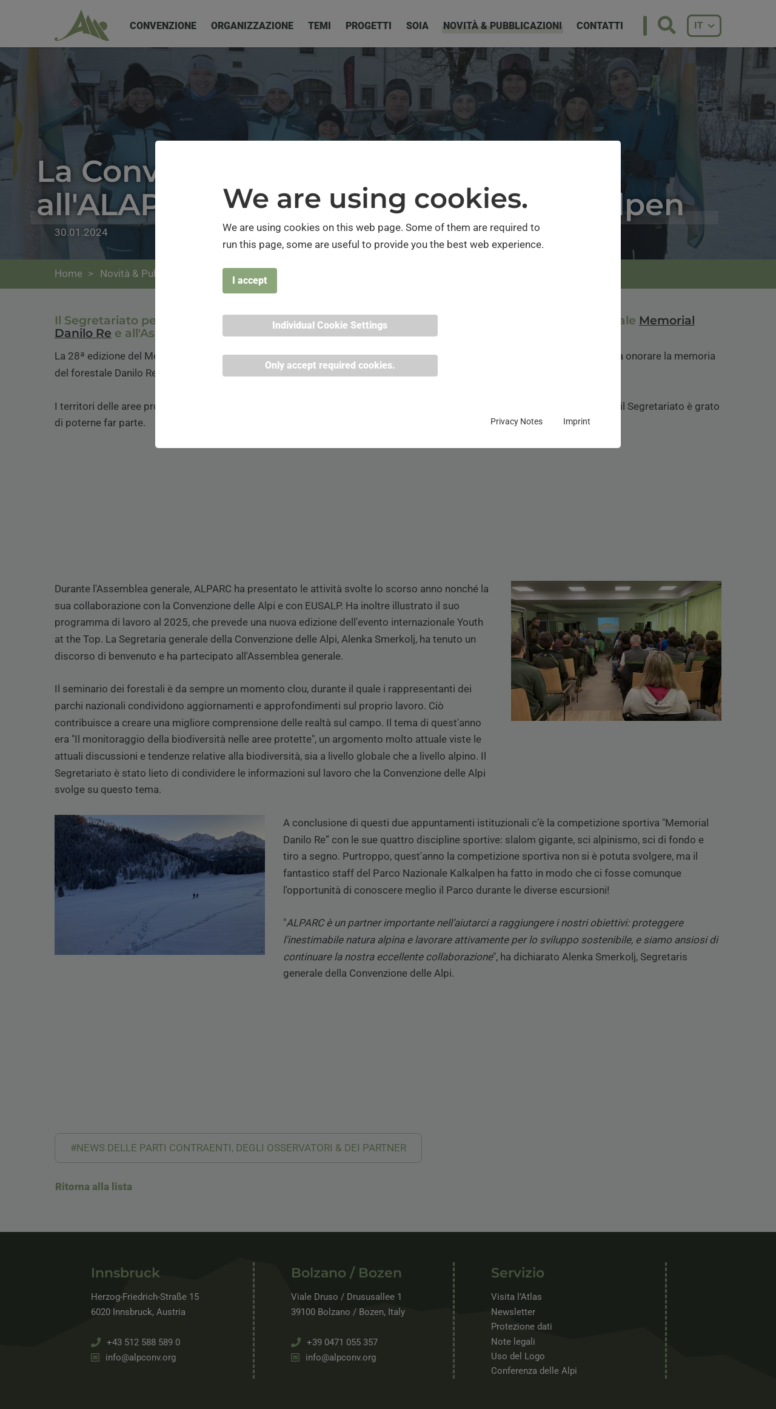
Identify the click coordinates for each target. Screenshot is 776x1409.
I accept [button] (249, 280)
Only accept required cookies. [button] (330, 365)
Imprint (576, 421)
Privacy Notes (516, 421)
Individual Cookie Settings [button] (329, 325)
